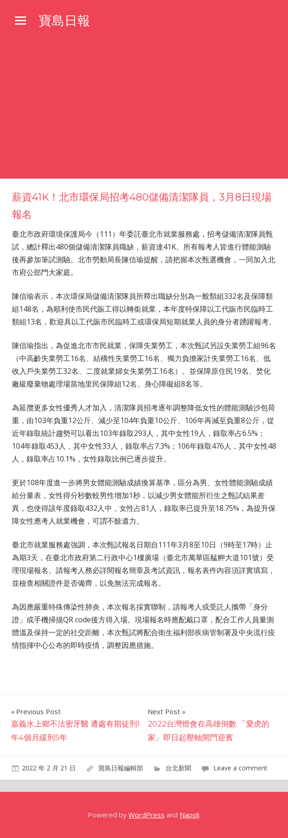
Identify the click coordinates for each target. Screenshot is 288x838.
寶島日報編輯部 (120, 768)
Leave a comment (240, 768)
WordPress (146, 814)
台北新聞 (178, 768)
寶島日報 (64, 20)
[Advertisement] (144, 110)
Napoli (189, 814)
